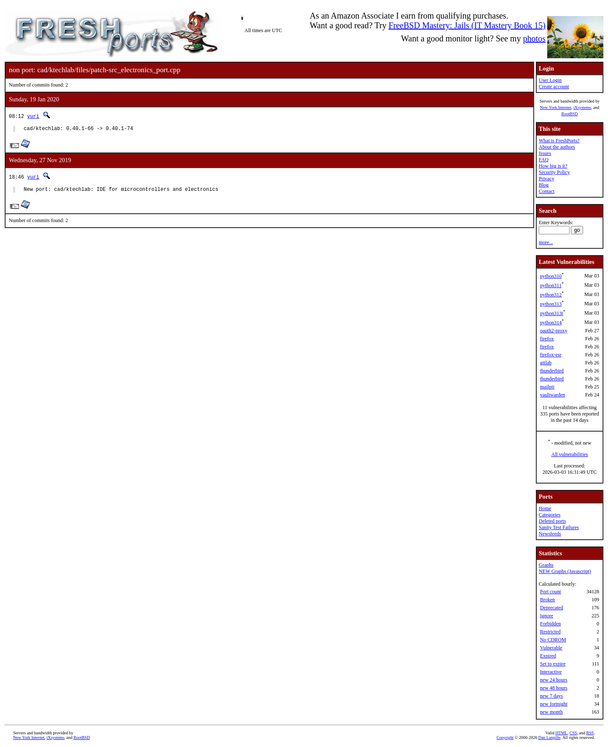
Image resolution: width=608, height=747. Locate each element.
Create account (554, 87)
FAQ (543, 160)
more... (546, 242)
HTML (561, 733)
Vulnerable (551, 648)
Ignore (546, 616)
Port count (550, 592)
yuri (33, 116)
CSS (573, 733)
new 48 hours (553, 688)
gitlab (545, 363)
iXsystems (582, 107)
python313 (551, 304)
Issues (545, 153)
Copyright (505, 737)
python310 (551, 276)
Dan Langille (549, 737)
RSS (590, 733)
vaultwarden (552, 395)
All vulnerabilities (569, 454)
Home (545, 508)
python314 (551, 323)
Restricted (550, 632)
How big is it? (553, 166)
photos (534, 38)
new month (551, 712)
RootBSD (570, 113)
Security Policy (554, 172)
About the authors (557, 147)
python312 (551, 295)
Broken (547, 600)
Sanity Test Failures (559, 527)
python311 (551, 285)
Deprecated (551, 608)
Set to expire (553, 664)
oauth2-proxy (553, 331)
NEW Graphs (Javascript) (565, 571)
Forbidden (550, 624)
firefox (547, 339)
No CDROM (553, 640)
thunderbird (552, 371)
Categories (549, 515)
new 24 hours (553, 680)
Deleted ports (552, 521)
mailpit (547, 387)
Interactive (551, 672)
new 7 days (551, 696)
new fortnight (553, 704)
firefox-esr (551, 355)
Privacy (546, 179)
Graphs (546, 565)
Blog (543, 185)
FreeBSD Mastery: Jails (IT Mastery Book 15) (467, 25)
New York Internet (555, 107)
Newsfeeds (550, 534)
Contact (546, 191)
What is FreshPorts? (559, 141)
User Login (550, 80)
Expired (548, 656)
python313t (551, 313)
